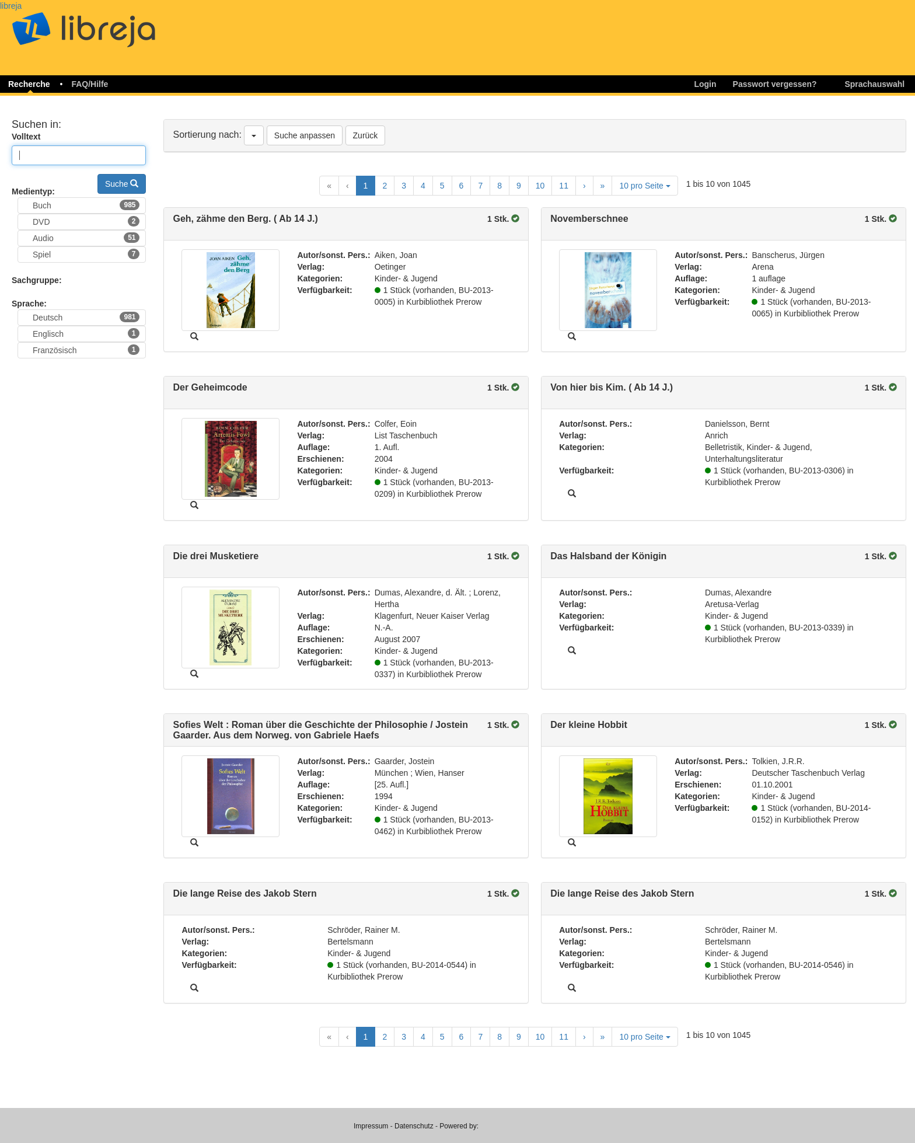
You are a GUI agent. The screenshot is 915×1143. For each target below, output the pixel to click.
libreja (11, 6)
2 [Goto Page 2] (384, 185)
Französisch (86, 349)
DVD (86, 221)
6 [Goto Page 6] (461, 185)
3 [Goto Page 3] (403, 185)
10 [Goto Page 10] (540, 185)
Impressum (371, 1126)
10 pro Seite (644, 185)
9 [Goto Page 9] (518, 185)
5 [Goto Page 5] (442, 185)
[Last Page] (603, 186)
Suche (122, 184)
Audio (86, 237)
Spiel (86, 254)
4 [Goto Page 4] (423, 185)
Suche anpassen (304, 135)
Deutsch (86, 317)
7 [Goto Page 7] (480, 185)
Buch (86, 205)
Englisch (86, 333)
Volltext (26, 136)
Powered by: (459, 1126)
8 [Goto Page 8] (499, 185)
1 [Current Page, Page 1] (366, 185)
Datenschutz (414, 1126)
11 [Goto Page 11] (563, 185)
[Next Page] (584, 186)
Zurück (365, 135)
